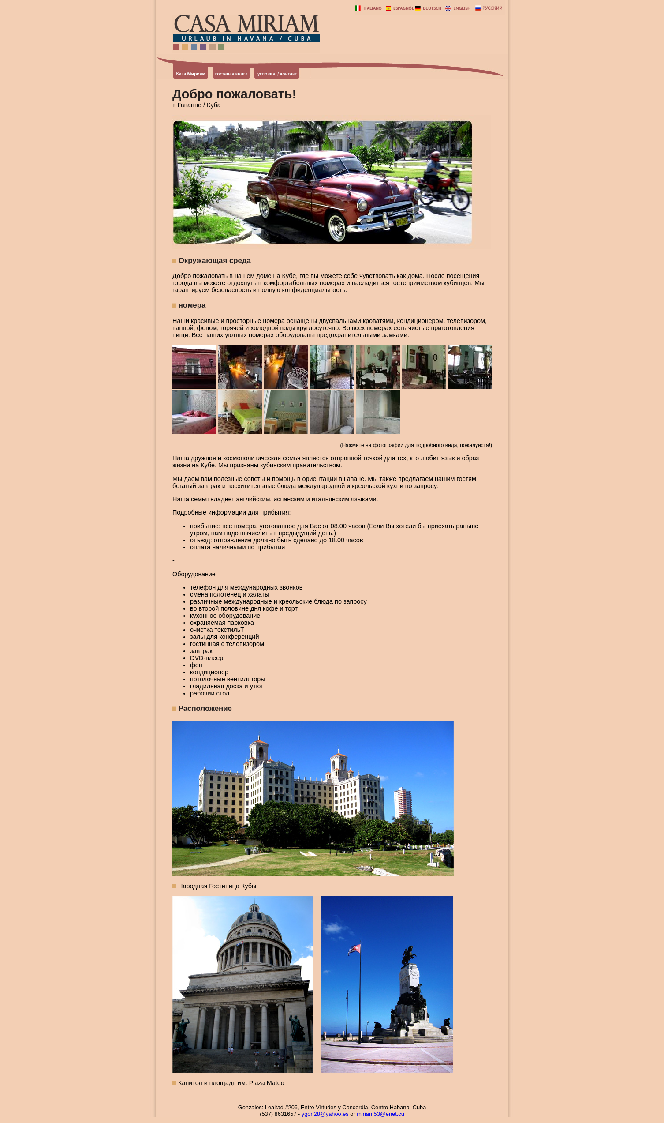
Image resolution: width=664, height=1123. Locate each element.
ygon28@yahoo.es (325, 1114)
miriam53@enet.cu (380, 1114)
